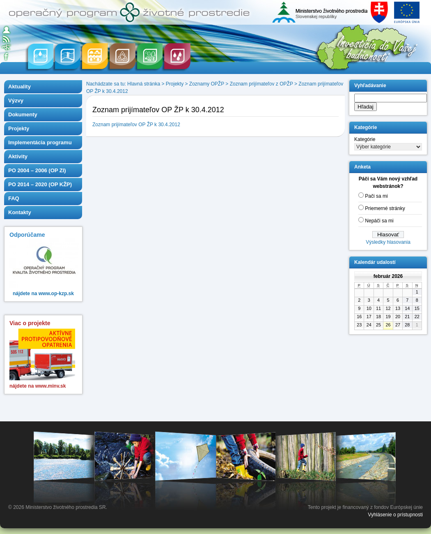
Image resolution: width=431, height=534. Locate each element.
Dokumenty (22, 114)
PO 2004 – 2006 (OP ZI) (37, 170)
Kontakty (19, 212)
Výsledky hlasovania (388, 242)
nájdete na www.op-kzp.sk (43, 293)
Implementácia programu (40, 142)
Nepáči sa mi (379, 221)
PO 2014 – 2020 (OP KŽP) (40, 184)
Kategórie (364, 139)
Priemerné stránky (385, 208)
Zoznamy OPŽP (206, 84)
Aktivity (18, 156)
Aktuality (19, 86)
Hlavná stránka (143, 84)
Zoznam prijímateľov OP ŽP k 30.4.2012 (136, 124)
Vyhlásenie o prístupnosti (395, 515)
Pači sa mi (376, 196)
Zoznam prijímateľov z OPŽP (261, 84)
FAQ (13, 198)
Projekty (18, 128)
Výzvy (15, 100)
